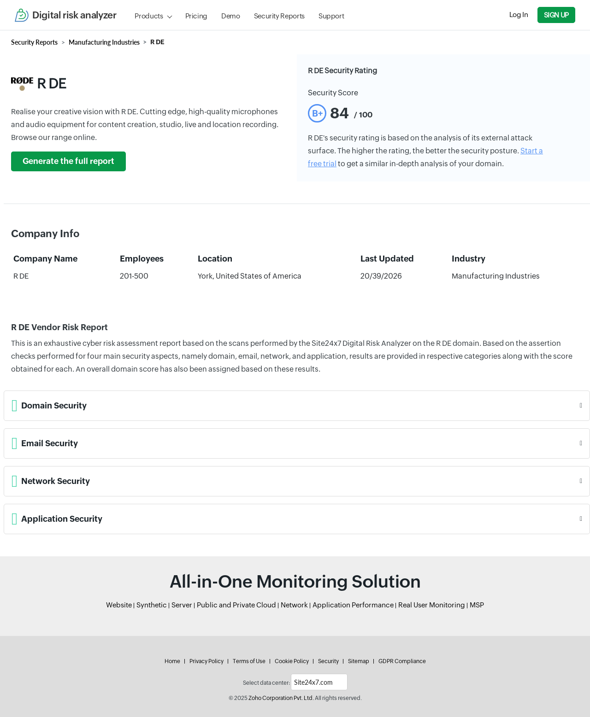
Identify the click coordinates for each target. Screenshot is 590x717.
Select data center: (266, 683)
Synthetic (151, 605)
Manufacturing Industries (104, 42)
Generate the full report (68, 161)
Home (172, 661)
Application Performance (353, 605)
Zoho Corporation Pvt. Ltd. (281, 698)
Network (294, 605)
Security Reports (279, 16)
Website (119, 605)
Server (181, 605)
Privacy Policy (206, 661)
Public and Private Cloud (236, 605)
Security (328, 661)
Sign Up (556, 15)
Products (149, 16)
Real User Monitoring (431, 605)
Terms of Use (249, 661)
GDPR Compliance (402, 661)
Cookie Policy (292, 661)
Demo (230, 16)
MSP (477, 605)
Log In (518, 14)
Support (331, 16)
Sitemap (358, 661)
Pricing (196, 16)
